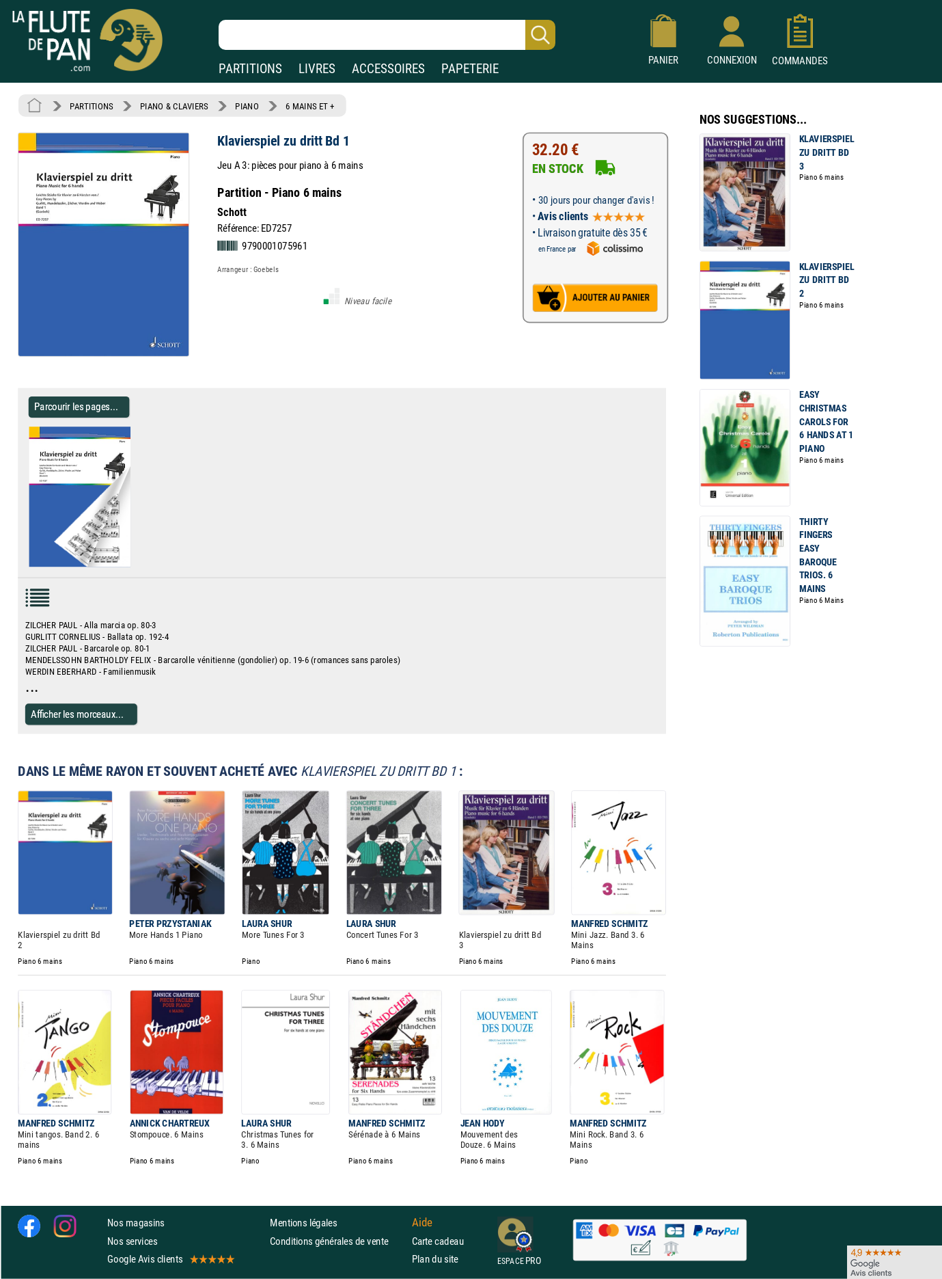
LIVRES (317, 69)
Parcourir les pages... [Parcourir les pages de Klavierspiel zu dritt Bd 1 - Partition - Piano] (76, 406)
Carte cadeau (438, 1241)
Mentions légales (303, 1222)
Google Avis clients (170, 1259)
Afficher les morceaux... (77, 714)
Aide (422, 1223)
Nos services (132, 1241)
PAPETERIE (470, 69)
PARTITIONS (250, 69)
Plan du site (435, 1259)
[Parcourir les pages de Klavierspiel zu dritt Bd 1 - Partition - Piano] (135, 563)
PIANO (246, 105)
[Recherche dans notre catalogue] (387, 35)
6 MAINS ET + (310, 105)
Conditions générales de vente (338, 1241)
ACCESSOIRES (388, 69)
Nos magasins (136, 1222)
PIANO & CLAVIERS (174, 105)
